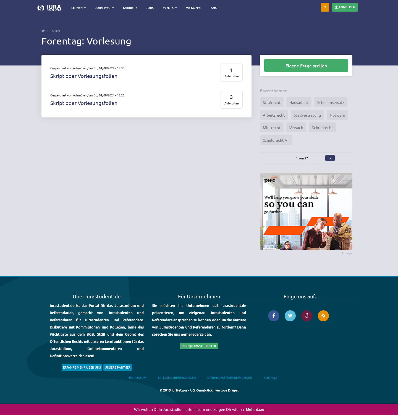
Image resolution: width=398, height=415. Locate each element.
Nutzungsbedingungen (177, 377)
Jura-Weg (104, 7)
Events (170, 7)
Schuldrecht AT (276, 140)
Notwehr (337, 114)
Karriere (130, 7)
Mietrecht (272, 127)
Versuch (296, 127)
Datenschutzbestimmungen (229, 377)
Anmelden (345, 7)
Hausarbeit (298, 102)
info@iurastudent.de (199, 345)
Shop (215, 7)
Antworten (231, 76)
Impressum (137, 377)
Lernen (78, 7)
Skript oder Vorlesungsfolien (83, 75)
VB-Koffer (194, 7)
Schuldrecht (322, 127)
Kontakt (270, 377)
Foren (55, 30)
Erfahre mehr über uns (82, 367)
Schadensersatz (330, 102)
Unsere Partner (117, 367)
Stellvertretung (307, 114)
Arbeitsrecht (274, 114)
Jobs (150, 7)
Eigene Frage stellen (306, 65)
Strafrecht (272, 102)
